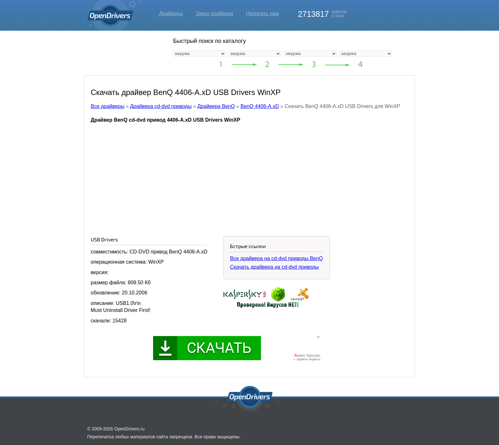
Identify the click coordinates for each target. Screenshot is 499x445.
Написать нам (262, 13)
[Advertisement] (249, 175)
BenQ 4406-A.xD (260, 106)
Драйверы (171, 13)
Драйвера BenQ (216, 106)
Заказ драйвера (214, 13)
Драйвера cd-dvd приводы (161, 106)
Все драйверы (107, 106)
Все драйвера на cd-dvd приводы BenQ (276, 258)
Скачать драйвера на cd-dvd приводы (274, 267)
